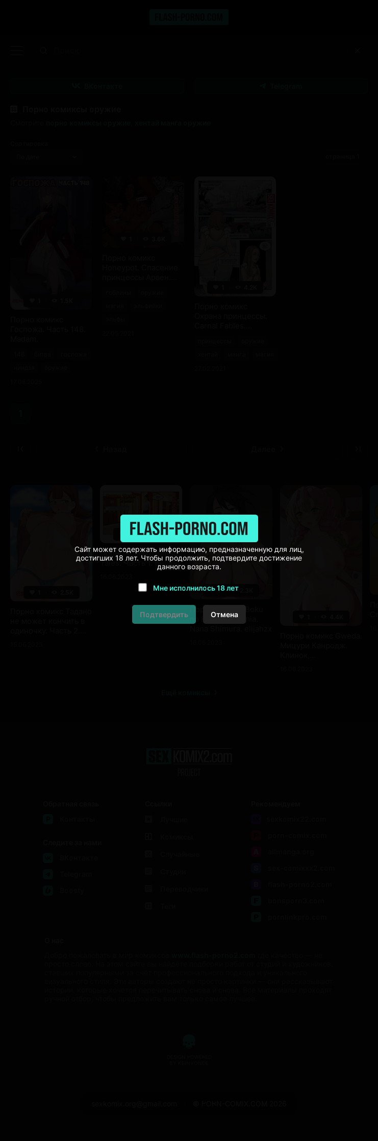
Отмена (224, 614)
